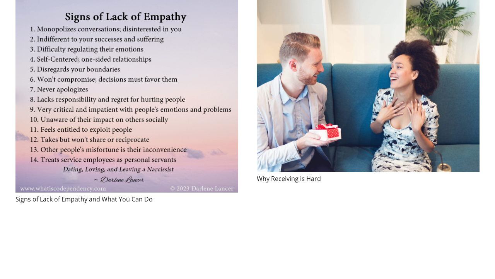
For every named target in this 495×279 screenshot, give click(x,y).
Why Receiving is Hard (289, 178)
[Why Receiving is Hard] (368, 86)
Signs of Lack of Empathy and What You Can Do (84, 199)
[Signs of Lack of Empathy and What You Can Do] (126, 96)
